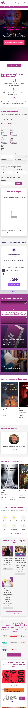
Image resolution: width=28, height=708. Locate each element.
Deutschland (16, 7)
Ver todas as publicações (14, 613)
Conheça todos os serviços (14, 533)
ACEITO (22, 698)
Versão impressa (5, 169)
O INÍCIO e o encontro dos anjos (8, 491)
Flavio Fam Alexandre (6, 411)
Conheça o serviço (14, 284)
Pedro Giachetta (4, 494)
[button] (12, 291)
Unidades (3, 180)
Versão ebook (18, 169)
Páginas (3, 153)
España (11, 7)
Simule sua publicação (14, 655)
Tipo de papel (18, 153)
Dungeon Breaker (6, 409)
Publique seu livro (14, 65)
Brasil (2, 7)
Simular (18, 183)
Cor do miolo (18, 159)
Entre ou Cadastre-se (19, 3)
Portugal (6, 7)
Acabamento (4, 159)
